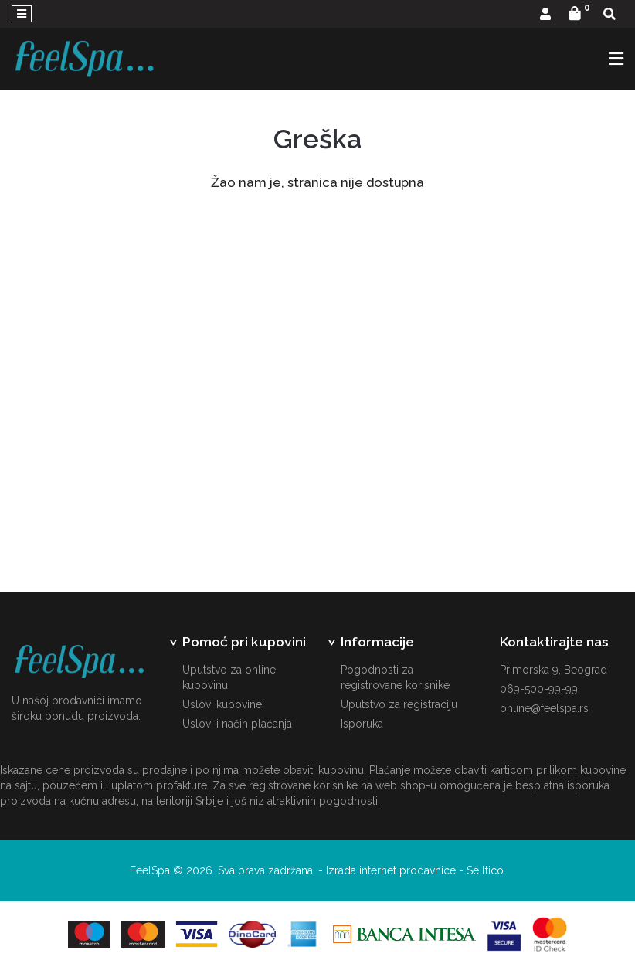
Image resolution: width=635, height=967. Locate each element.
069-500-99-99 (539, 689)
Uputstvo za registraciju (399, 704)
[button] (545, 15)
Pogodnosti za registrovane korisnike (395, 677)
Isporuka (362, 724)
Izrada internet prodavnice (391, 870)
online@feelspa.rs (544, 708)
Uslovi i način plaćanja (237, 724)
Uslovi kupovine (222, 704)
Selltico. (486, 870)
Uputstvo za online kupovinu (229, 677)
